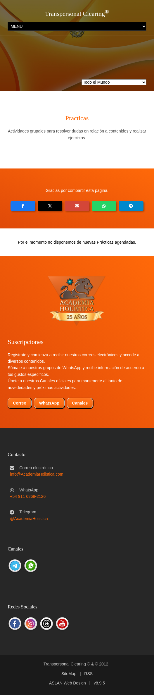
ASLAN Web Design (67, 683)
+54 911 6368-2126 (28, 496)
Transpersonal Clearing (75, 13)
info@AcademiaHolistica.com (36, 474)
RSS (88, 673)
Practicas (77, 118)
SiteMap (68, 673)
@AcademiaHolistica (29, 518)
